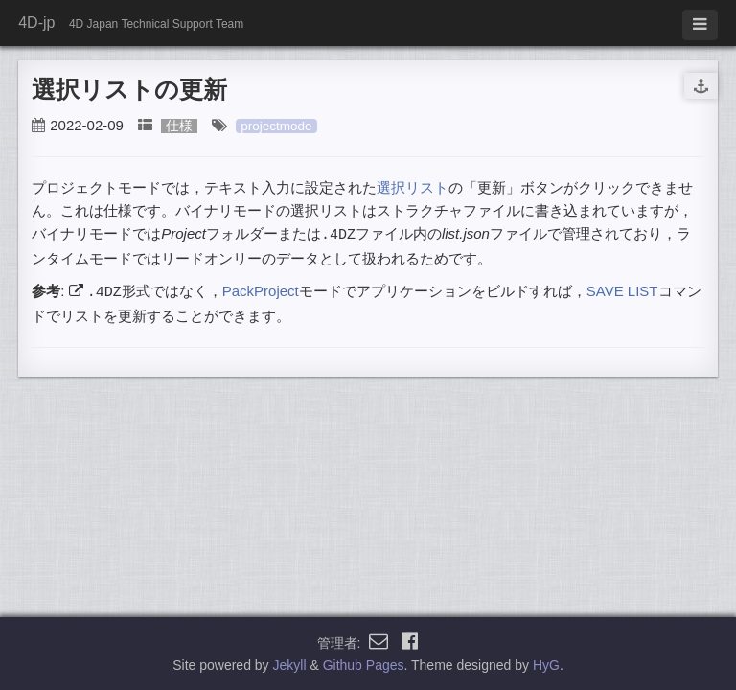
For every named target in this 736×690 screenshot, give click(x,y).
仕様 (179, 126)
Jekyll (290, 665)
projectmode (276, 126)
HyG (546, 665)
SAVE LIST (622, 291)
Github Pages (363, 665)
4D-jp (36, 22)
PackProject (260, 291)
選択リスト (412, 187)
